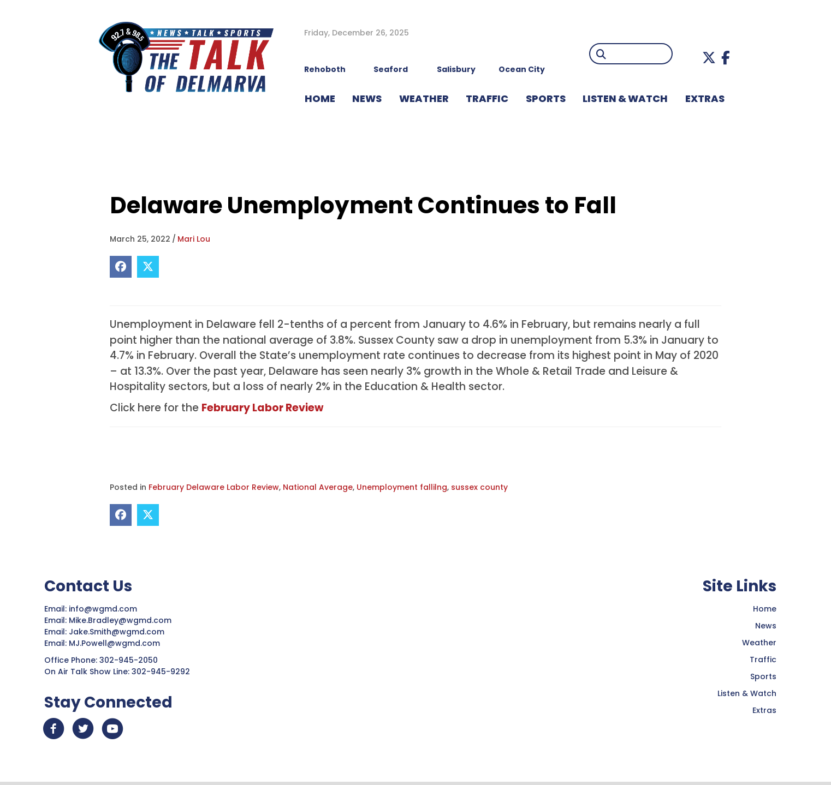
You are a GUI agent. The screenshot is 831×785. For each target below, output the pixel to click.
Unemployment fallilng (402, 487)
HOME (320, 98)
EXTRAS (705, 98)
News (765, 625)
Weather (759, 642)
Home (764, 608)
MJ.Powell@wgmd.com (116, 643)
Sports (546, 98)
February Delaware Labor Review (214, 487)
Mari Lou (193, 238)
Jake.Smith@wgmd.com (118, 631)
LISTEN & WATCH (625, 98)
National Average (318, 487)
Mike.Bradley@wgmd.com (120, 620)
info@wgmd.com (104, 608)
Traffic (763, 659)
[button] (709, 57)
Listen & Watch (746, 693)
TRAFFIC (487, 98)
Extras (764, 710)
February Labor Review (262, 407)
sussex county (479, 487)
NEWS (367, 98)
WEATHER (424, 98)
